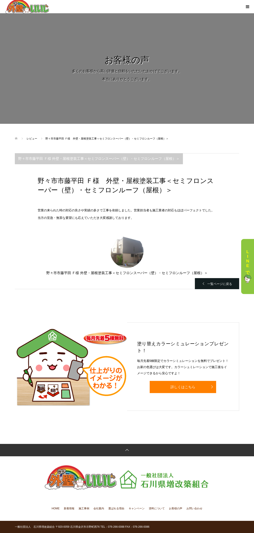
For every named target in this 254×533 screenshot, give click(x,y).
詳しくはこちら (183, 387)
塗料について (157, 508)
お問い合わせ (194, 508)
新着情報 (69, 508)
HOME (56, 508)
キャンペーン (137, 508)
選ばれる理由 (116, 508)
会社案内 (98, 508)
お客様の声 (175, 508)
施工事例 (84, 508)
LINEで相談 (247, 266)
